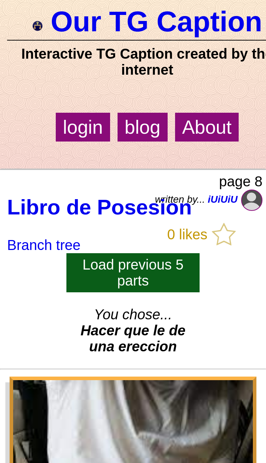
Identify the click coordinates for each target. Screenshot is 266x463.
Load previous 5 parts (133, 272)
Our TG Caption (147, 21)
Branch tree (44, 245)
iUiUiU (235, 199)
